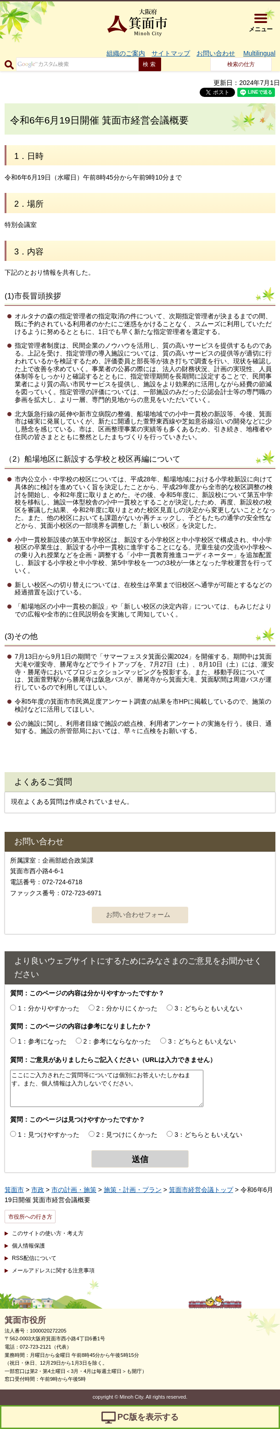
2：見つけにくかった (127, 1134)
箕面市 (14, 1189)
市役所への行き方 (30, 1217)
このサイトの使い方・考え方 (48, 1233)
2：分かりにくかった (127, 1008)
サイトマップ (170, 53)
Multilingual (259, 53)
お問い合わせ (215, 53)
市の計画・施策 (73, 1189)
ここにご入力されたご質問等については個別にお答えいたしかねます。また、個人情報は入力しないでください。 (106, 1088)
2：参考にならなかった (117, 1041)
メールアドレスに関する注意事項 (53, 1270)
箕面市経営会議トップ (201, 1189)
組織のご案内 (125, 53)
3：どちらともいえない (208, 1008)
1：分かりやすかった (48, 1008)
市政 (37, 1189)
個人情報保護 (28, 1246)
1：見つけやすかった (48, 1134)
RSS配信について (34, 1258)
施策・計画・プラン (133, 1189)
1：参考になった (42, 1041)
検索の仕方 (241, 64)
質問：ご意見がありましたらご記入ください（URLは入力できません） (113, 1059)
